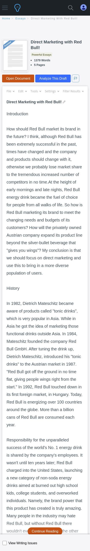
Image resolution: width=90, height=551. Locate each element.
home (6, 18)
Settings (52, 91)
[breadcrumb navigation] (45, 19)
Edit (22, 91)
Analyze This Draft (53, 78)
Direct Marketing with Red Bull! (54, 18)
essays (21, 18)
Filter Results (73, 91)
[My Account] (85, 7)
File (10, 91)
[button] (5, 6)
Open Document (18, 78)
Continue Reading (45, 531)
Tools (35, 91)
